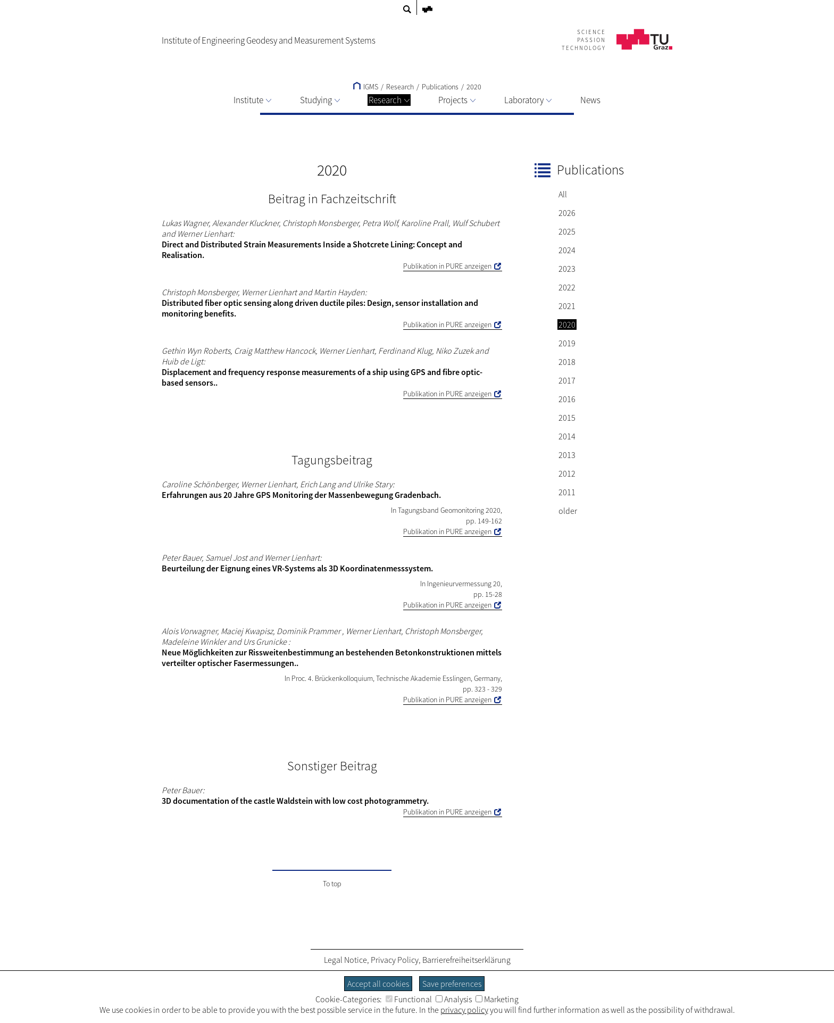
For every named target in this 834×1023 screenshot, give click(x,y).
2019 (567, 343)
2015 (567, 417)
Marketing (497, 999)
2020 (473, 87)
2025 (567, 231)
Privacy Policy (395, 959)
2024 (567, 250)
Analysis (454, 999)
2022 (567, 287)
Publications (440, 87)
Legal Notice (345, 959)
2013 (567, 455)
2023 (567, 268)
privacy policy (464, 1009)
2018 (567, 361)
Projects (457, 100)
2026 (567, 212)
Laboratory (528, 100)
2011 (567, 492)
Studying (320, 100)
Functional (409, 999)
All (562, 194)
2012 (567, 473)
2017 (567, 380)
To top (332, 883)
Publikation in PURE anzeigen (447, 266)
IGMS (365, 87)
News (590, 100)
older (567, 510)
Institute (252, 100)
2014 (567, 436)
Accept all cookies (378, 983)
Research (389, 100)
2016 (567, 399)
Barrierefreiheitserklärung (466, 959)
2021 (567, 306)
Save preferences (451, 983)
